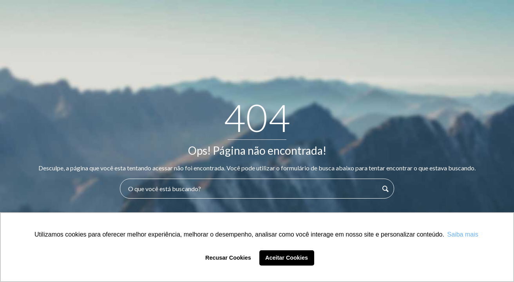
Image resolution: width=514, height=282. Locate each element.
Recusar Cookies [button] (228, 258)
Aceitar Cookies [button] (286, 258)
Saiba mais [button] (462, 234)
